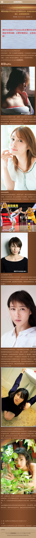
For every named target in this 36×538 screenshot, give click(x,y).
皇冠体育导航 (10, 535)
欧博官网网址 (18, 2)
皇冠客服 (24, 535)
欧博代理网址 (15, 9)
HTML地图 (28, 533)
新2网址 (27, 535)
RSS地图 (23, 533)
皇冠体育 (15, 535)
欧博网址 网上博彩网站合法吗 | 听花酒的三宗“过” (16, 521)
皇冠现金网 (19, 535)
